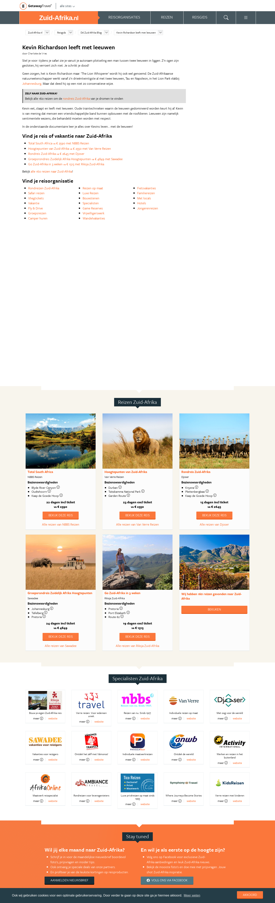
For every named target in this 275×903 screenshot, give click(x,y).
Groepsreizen (37, 213)
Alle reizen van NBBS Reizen (60, 524)
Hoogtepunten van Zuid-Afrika (125, 471)
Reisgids (61, 32)
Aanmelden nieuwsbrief (69, 880)
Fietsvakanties (146, 188)
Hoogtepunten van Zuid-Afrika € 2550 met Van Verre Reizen (69, 148)
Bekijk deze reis (60, 515)
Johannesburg (31, 83)
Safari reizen (36, 193)
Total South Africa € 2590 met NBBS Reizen (58, 143)
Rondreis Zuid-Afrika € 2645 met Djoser (56, 153)
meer (38, 718)
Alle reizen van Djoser (214, 524)
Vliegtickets (36, 198)
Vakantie (33, 203)
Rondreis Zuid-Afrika (195, 471)
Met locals (144, 198)
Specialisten (91, 203)
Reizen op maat (93, 188)
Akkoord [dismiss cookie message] (250, 894)
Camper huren (38, 218)
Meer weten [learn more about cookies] (192, 895)
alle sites (67, 6)
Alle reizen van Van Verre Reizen (137, 524)
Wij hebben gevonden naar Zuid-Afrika (211, 596)
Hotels (141, 203)
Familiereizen (146, 193)
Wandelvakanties (94, 218)
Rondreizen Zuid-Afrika (43, 188)
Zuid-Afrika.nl (35, 32)
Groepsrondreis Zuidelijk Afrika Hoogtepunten (60, 593)
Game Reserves (93, 208)
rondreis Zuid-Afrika (76, 98)
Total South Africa (40, 471)
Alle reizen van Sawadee (60, 646)
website (52, 718)
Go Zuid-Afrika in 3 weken (122, 593)
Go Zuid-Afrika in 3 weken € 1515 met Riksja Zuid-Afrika (66, 164)
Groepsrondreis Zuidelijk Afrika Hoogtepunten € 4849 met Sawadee (75, 159)
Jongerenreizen (147, 208)
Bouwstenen (91, 198)
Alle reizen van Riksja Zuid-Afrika (137, 646)
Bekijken (214, 609)
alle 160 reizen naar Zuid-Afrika (51, 171)
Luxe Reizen (91, 193)
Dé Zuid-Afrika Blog (91, 32)
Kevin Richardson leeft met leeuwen (136, 32)
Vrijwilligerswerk (93, 213)
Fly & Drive (35, 208)
